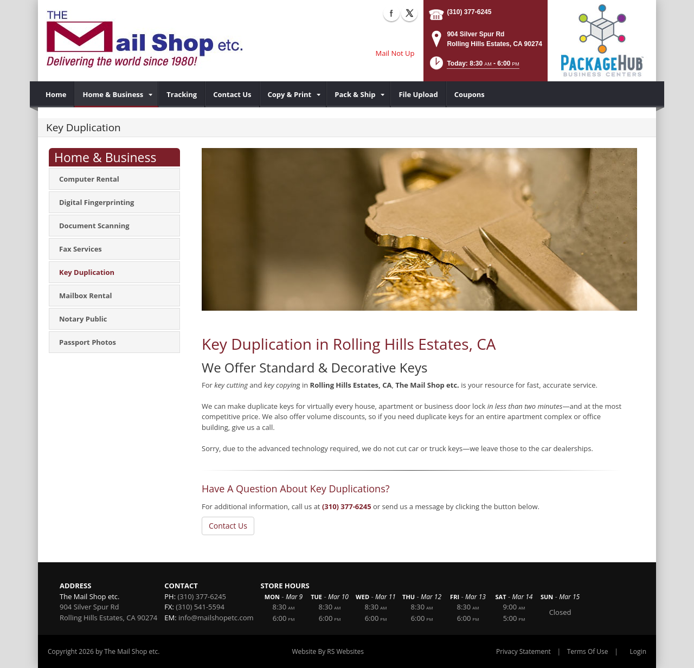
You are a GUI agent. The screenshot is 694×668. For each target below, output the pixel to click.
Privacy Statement (523, 651)
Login (638, 651)
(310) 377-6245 (469, 12)
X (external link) (409, 13)
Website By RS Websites (328, 651)
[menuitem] (56, 94)
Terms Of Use (587, 651)
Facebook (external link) (391, 13)
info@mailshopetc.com (216, 617)
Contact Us (228, 526)
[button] (473, 66)
